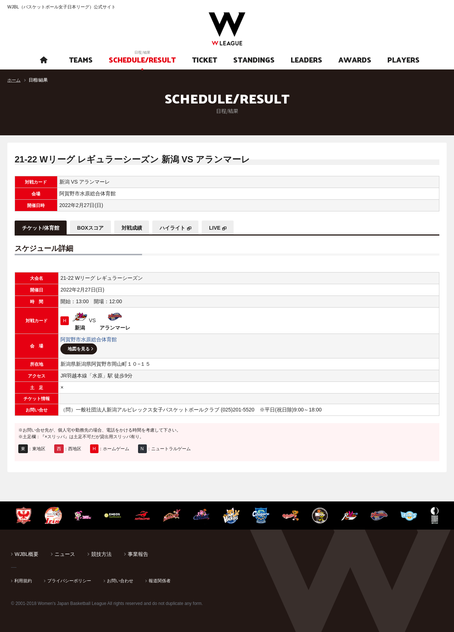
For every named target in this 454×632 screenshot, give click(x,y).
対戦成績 (132, 228)
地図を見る (79, 348)
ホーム (14, 80)
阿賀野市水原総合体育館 (88, 339)
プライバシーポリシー (69, 580)
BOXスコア (90, 228)
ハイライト (173, 228)
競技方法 (101, 554)
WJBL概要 (26, 554)
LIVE (215, 228)
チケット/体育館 (40, 228)
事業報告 (138, 554)
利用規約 (23, 580)
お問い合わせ (120, 580)
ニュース (65, 554)
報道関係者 (160, 580)
